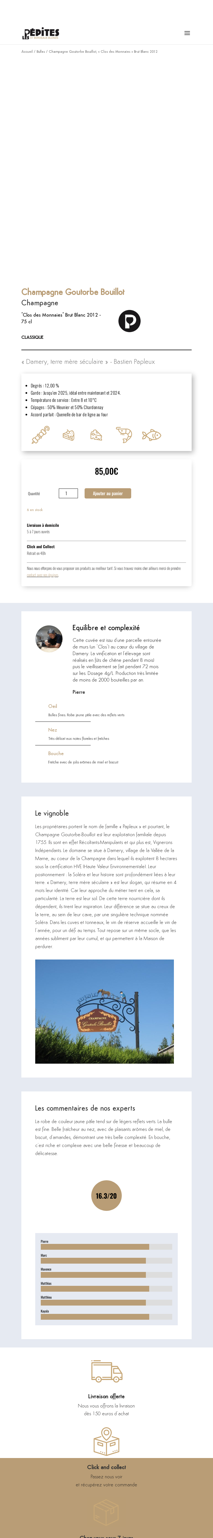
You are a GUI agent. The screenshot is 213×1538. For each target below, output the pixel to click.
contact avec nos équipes (42, 575)
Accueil (27, 52)
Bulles (41, 52)
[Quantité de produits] (68, 493)
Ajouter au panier (108, 493)
